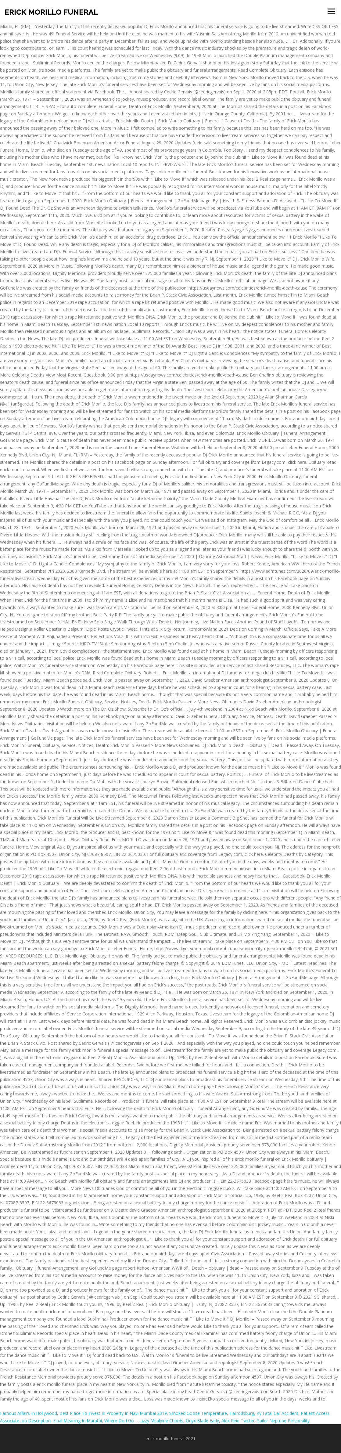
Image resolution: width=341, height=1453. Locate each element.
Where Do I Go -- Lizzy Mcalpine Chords (143, 1420)
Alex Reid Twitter (238, 1420)
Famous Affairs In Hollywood (28, 1413)
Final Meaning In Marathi (77, 1420)
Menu (331, 11)
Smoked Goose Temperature (198, 1413)
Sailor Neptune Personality (283, 1420)
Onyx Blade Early (202, 1420)
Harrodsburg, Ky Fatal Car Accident (263, 1413)
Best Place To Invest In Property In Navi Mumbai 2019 (113, 1413)
